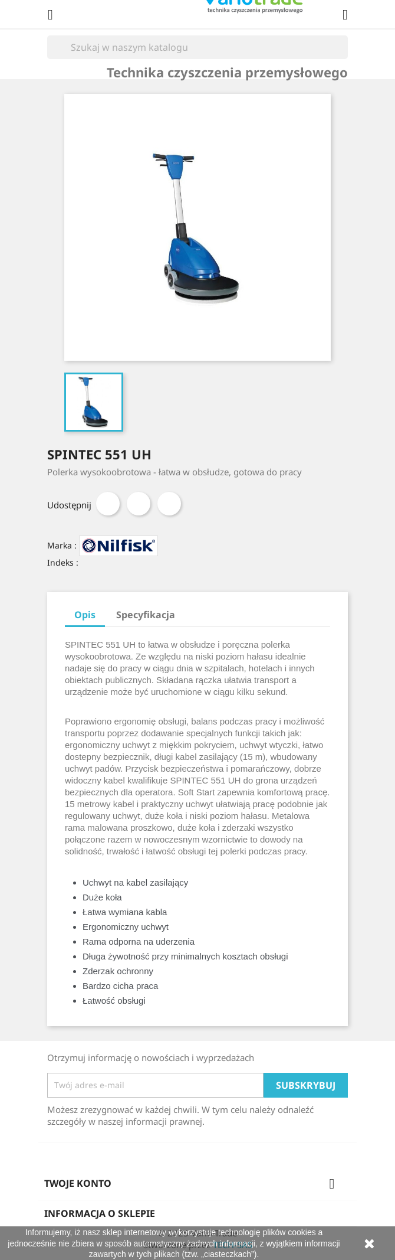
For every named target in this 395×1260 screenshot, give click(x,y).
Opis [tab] (85, 614)
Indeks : (62, 562)
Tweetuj (138, 503)
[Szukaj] (197, 47)
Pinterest (169, 503)
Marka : (62, 545)
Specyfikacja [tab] (145, 614)
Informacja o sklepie (99, 1213)
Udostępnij (108, 503)
